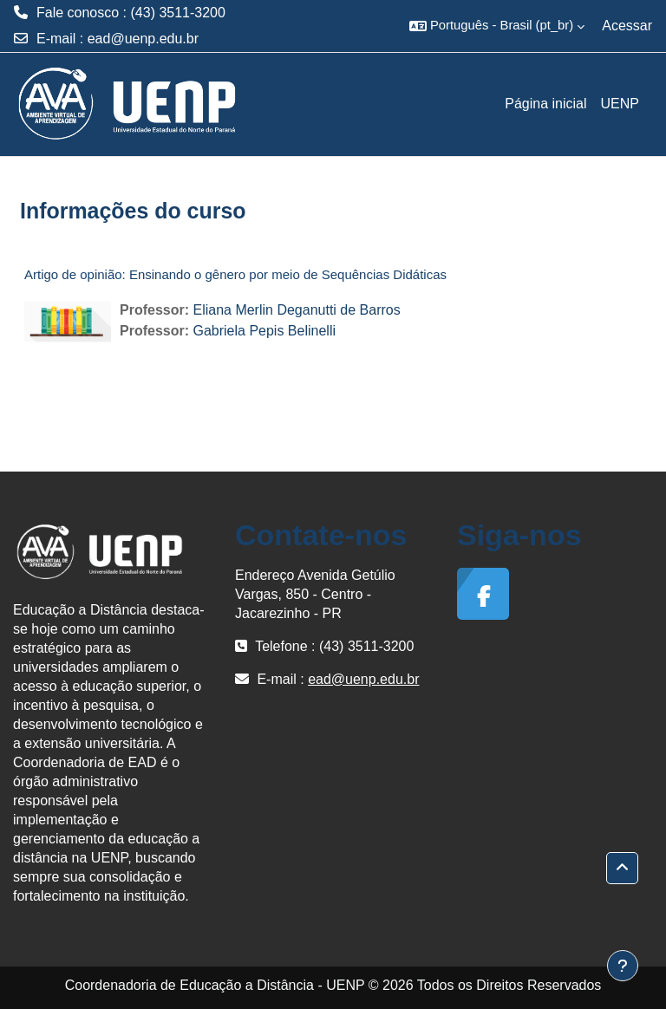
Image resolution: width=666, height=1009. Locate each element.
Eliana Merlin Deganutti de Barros (296, 310)
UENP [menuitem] (620, 103)
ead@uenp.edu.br (143, 38)
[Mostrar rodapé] (622, 965)
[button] (497, 26)
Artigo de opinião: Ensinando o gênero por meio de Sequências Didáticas (235, 274)
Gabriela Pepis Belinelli (264, 330)
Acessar (627, 25)
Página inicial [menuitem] (545, 103)
